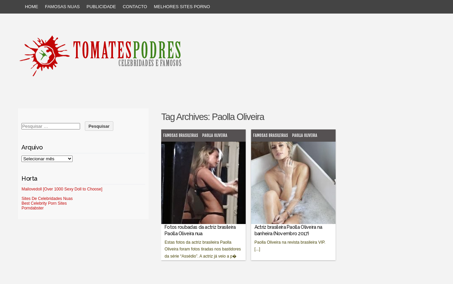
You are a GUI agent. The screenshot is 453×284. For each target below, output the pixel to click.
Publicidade (101, 6)
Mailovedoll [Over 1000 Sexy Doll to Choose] (61, 189)
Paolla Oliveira (214, 135)
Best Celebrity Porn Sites (44, 203)
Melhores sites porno (182, 6)
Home (31, 6)
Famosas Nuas (62, 6)
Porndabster (32, 208)
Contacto (135, 6)
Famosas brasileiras (180, 135)
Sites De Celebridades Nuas (47, 198)
